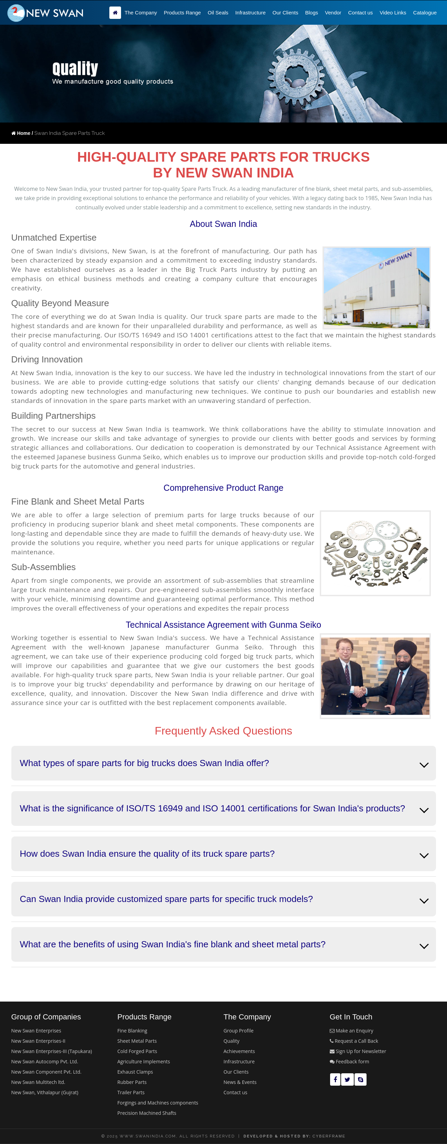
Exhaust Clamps (135, 1071)
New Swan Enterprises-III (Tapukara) (51, 1051)
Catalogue (425, 12)
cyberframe (329, 1136)
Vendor (333, 12)
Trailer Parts (130, 1092)
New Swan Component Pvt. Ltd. (46, 1071)
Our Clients (285, 12)
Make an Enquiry (351, 1030)
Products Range (182, 12)
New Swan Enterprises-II (38, 1041)
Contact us (360, 12)
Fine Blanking (132, 1030)
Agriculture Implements (143, 1061)
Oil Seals (218, 12)
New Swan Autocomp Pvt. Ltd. (44, 1061)
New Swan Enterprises (36, 1030)
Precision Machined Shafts (146, 1113)
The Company (140, 12)
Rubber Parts (131, 1082)
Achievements (239, 1051)
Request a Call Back (354, 1041)
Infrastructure (250, 12)
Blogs (311, 12)
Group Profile (238, 1030)
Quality (231, 1041)
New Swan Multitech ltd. (38, 1082)
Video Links (393, 12)
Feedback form (349, 1061)
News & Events (240, 1082)
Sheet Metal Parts (137, 1041)
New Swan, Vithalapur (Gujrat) (44, 1092)
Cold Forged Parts (137, 1051)
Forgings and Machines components (157, 1102)
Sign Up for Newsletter (358, 1051)
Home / (22, 133)
